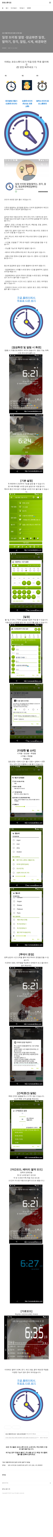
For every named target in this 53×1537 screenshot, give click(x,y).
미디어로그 (14, 8)
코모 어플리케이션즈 (10, 1473)
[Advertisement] (26, 1441)
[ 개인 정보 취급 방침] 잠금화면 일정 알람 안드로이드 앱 (21, 1477)
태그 (7, 8)
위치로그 (22, 8)
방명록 (29, 8)
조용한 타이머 (27, 101)
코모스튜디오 (6, 3)
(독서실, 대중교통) (27, 105)
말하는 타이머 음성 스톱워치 (42, 102)
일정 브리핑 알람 (21, 1473)
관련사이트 (5, 1522)
